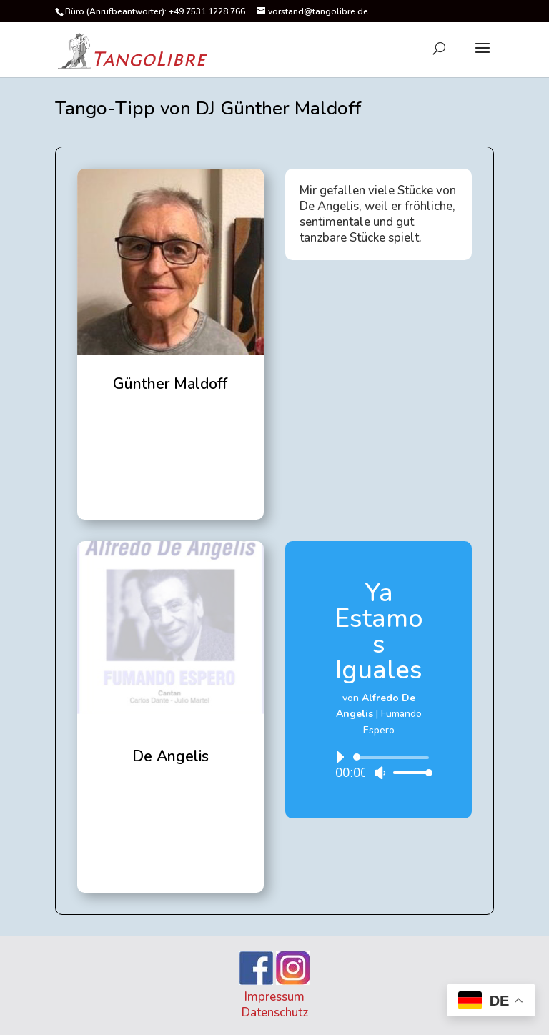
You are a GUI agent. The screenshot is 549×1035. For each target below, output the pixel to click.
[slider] (393, 757)
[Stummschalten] (380, 772)
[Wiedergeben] (339, 757)
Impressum (274, 997)
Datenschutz (275, 1012)
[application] (378, 765)
